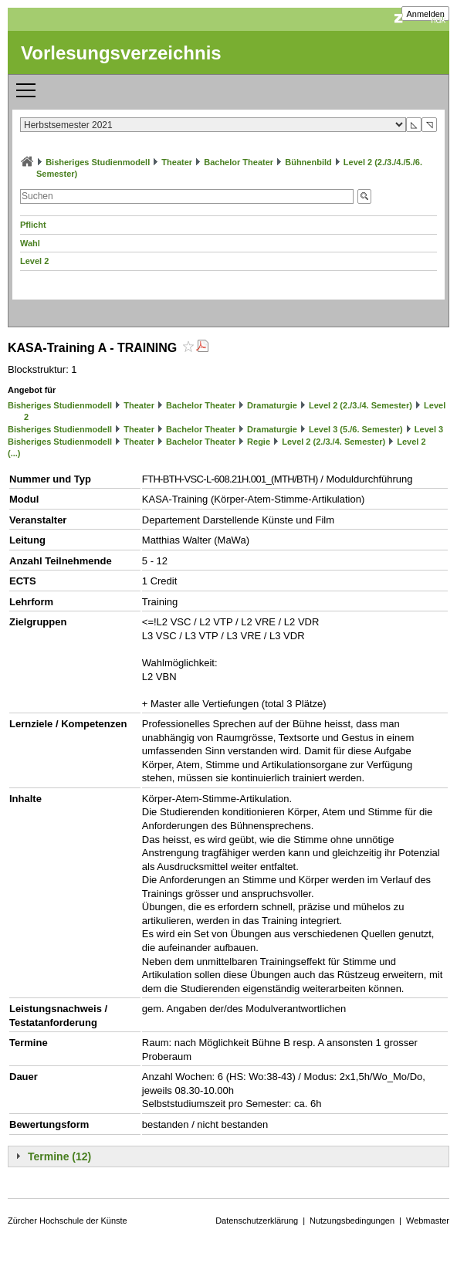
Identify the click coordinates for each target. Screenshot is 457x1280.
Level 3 (429, 429)
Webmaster (427, 1220)
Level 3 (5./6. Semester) (356, 429)
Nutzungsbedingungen (352, 1220)
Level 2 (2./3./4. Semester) (360, 405)
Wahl (30, 243)
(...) (14, 453)
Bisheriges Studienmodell (98, 162)
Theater (176, 162)
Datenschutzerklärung (256, 1220)
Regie (258, 441)
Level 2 (34, 261)
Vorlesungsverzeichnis (121, 52)
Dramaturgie (272, 405)
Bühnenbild (308, 162)
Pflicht (33, 224)
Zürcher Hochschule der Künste (67, 1220)
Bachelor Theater (238, 162)
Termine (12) (59, 1156)
